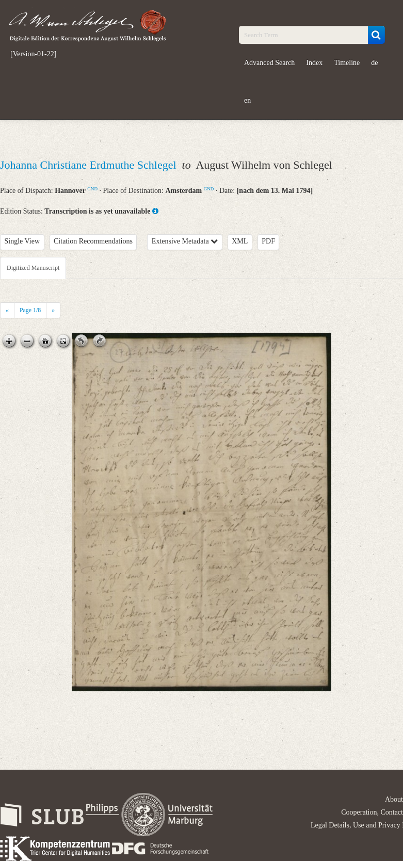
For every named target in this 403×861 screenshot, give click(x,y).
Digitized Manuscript (33, 267)
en (247, 100)
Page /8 (30, 310)
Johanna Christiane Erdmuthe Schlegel (89, 164)
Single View (22, 241)
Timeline (347, 63)
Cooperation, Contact (372, 812)
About (394, 799)
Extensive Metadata (185, 241)
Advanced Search (269, 63)
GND (92, 188)
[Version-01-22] (33, 54)
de (374, 63)
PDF (268, 241)
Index (314, 63)
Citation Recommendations (93, 241)
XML (240, 241)
